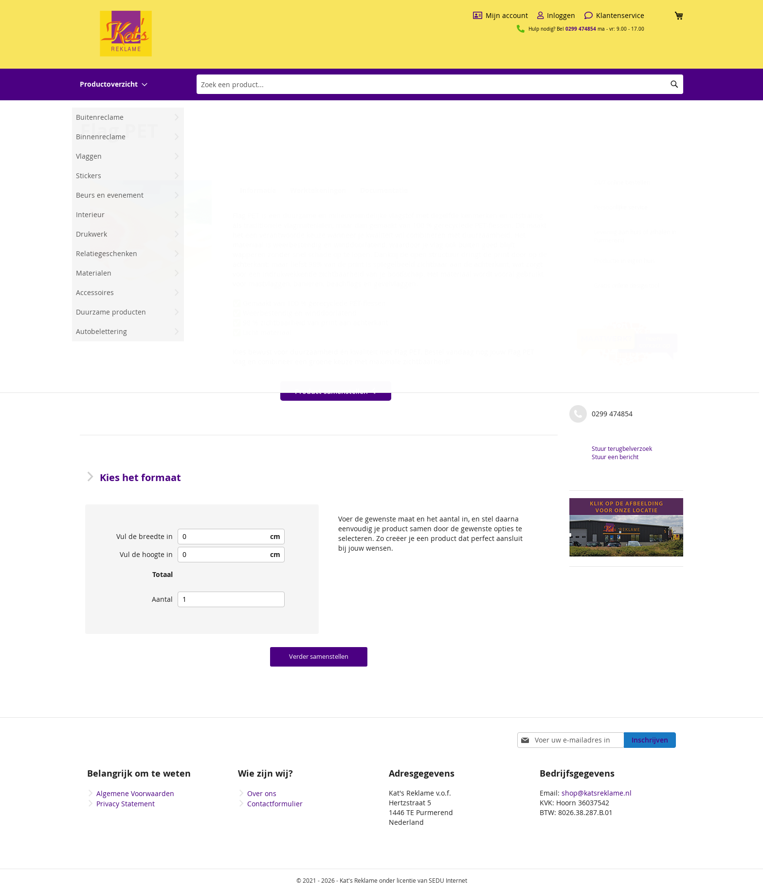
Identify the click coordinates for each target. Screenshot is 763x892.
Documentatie (382, 190)
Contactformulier (275, 803)
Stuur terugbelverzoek (622, 448)
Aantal (162, 599)
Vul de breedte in (144, 536)
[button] (151, 241)
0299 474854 (580, 28)
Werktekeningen (316, 190)
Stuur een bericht (615, 457)
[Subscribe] (650, 740)
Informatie (256, 190)
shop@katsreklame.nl (597, 793)
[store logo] (126, 33)
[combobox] (440, 84)
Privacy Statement (125, 803)
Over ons (261, 793)
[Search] (674, 84)
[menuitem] (113, 84)
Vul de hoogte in (146, 554)
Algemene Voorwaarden (135, 793)
